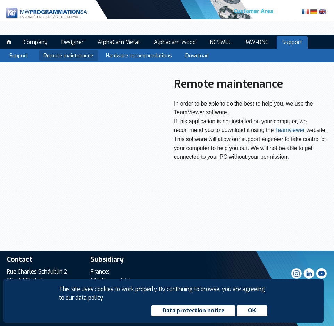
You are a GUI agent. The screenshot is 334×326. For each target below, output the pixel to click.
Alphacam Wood (175, 42)
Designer (72, 42)
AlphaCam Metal (119, 42)
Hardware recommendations (139, 55)
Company (36, 42)
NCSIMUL (221, 42)
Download (197, 55)
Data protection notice (193, 310)
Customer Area (253, 11)
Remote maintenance (68, 55)
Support (292, 42)
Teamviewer (290, 130)
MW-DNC (256, 42)
